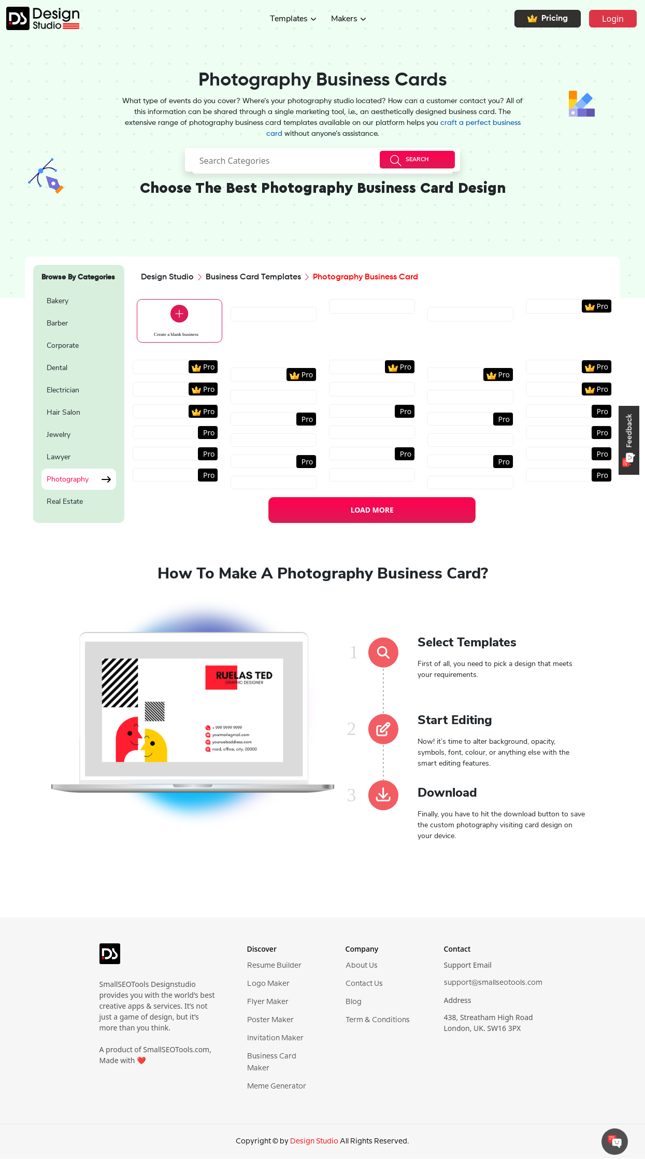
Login (613, 18)
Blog (354, 1005)
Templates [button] (289, 18)
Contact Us (364, 987)
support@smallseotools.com (493, 986)
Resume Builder (274, 969)
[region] (78, 402)
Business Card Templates (253, 277)
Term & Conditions (378, 1023)
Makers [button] (344, 18)
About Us (362, 969)
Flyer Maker (268, 1005)
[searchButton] (417, 159)
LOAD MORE (372, 513)
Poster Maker (270, 1023)
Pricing (547, 19)
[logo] (109, 961)
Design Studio (167, 277)
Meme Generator (276, 1090)
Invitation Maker (275, 1041)
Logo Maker (268, 987)
